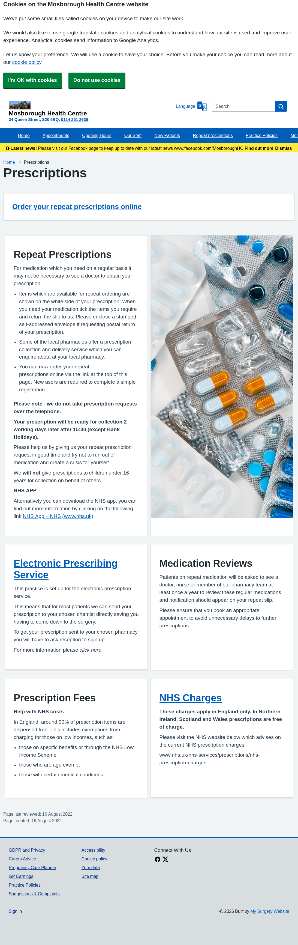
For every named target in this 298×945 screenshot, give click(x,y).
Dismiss (283, 148)
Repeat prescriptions (213, 135)
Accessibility (93, 850)
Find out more (259, 148)
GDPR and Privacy (27, 850)
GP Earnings (21, 876)
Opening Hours (96, 135)
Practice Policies (262, 135)
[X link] (165, 860)
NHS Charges (190, 698)
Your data (91, 867)
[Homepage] (91, 109)
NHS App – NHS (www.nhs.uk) (58, 516)
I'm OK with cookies (32, 80)
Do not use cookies (97, 80)
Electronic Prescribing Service (66, 569)
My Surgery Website (269, 911)
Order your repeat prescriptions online (77, 206)
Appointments (56, 135)
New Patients (167, 135)
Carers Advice (22, 859)
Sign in (15, 911)
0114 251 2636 (74, 119)
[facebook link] (157, 860)
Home (24, 135)
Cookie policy (94, 859)
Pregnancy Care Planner (32, 867)
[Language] (191, 106)
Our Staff (133, 135)
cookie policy (26, 62)
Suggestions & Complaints (34, 894)
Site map (90, 876)
